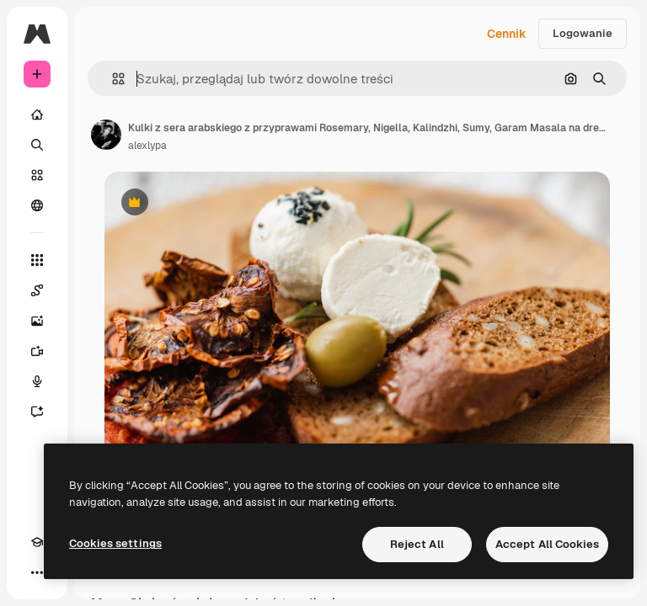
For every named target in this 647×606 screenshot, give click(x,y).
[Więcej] (37, 572)
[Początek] (37, 114)
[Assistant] (37, 411)
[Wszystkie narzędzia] (37, 260)
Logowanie (582, 33)
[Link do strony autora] (106, 135)
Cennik (507, 33)
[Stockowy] (37, 175)
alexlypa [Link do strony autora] (147, 145)
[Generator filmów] (37, 351)
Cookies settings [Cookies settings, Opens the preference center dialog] (115, 543)
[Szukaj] (37, 144)
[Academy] (37, 542)
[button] (111, 78)
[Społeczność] (37, 205)
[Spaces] (37, 290)
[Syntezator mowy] (37, 381)
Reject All (417, 544)
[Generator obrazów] (37, 320)
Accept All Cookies (547, 544)
